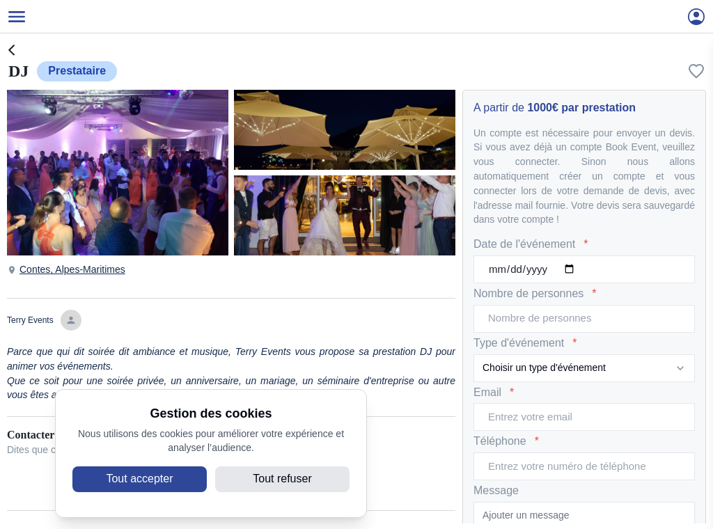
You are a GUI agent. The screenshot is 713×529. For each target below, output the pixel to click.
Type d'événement (525, 343)
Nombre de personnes (535, 294)
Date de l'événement (530, 244)
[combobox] (584, 368)
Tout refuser (282, 478)
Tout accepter (139, 478)
